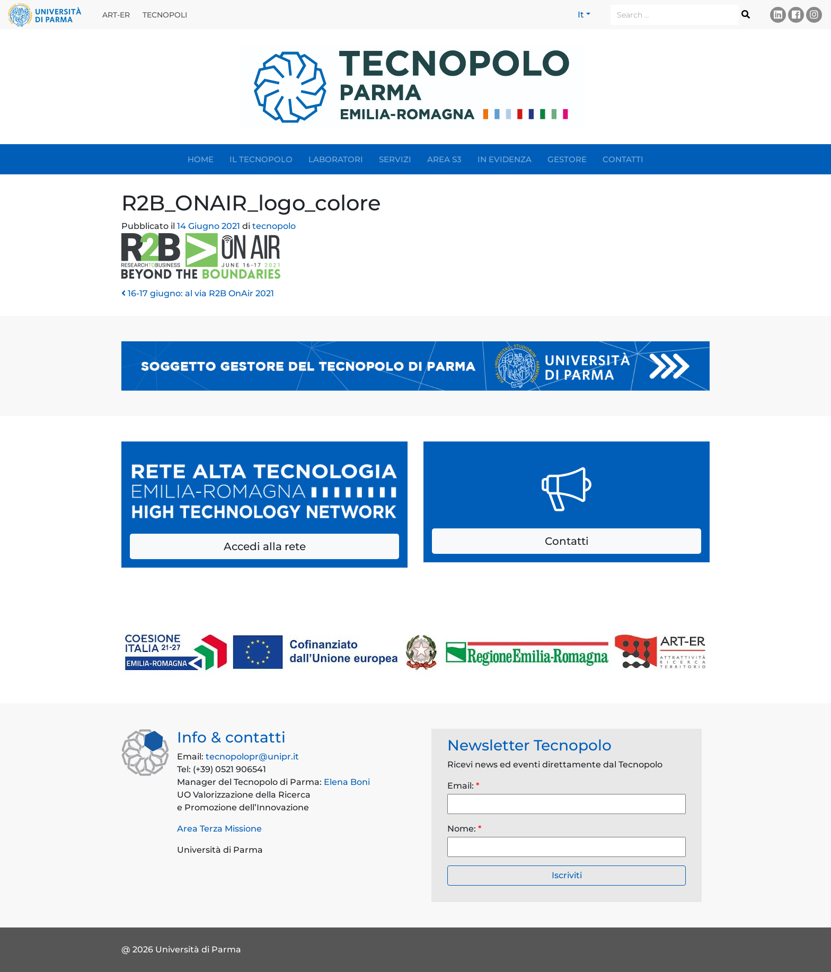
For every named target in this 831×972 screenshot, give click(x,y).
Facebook (796, 14)
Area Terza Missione (219, 829)
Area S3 (444, 159)
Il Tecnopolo (261, 159)
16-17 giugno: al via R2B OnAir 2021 (197, 293)
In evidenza (505, 159)
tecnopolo (273, 226)
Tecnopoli (165, 15)
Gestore (567, 159)
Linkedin (778, 14)
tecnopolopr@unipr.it (252, 757)
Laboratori (335, 159)
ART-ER (116, 15)
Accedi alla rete (265, 546)
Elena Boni (347, 782)
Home (201, 159)
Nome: (464, 829)
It (581, 15)
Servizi (395, 159)
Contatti (623, 159)
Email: (463, 786)
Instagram (814, 14)
